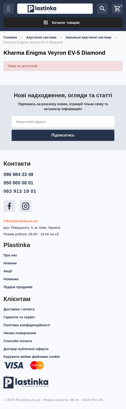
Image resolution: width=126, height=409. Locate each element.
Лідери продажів (17, 287)
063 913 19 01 (19, 191)
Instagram (25, 206)
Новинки (10, 279)
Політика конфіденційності (26, 325)
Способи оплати (17, 341)
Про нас (10, 255)
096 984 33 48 (18, 174)
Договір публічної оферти (25, 349)
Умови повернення (19, 333)
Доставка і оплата (18, 309)
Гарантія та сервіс (19, 317)
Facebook (9, 206)
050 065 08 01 (18, 182)
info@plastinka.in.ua (20, 221)
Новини (10, 263)
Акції (7, 271)
